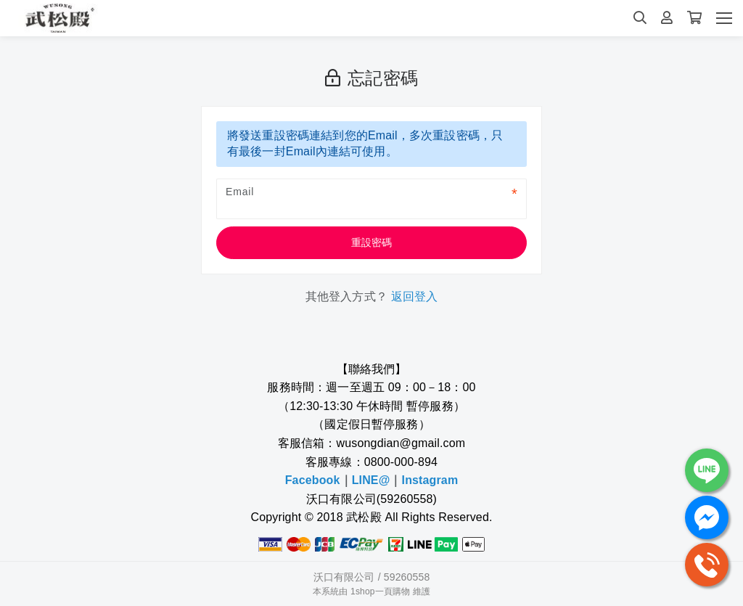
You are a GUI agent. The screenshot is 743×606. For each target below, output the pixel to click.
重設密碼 (372, 242)
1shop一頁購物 (380, 591)
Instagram (430, 480)
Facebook (312, 480)
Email (240, 191)
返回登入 (414, 296)
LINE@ (371, 480)
